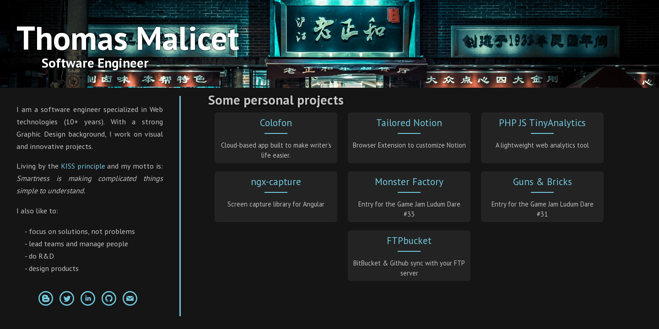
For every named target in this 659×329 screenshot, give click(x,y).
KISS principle (83, 165)
